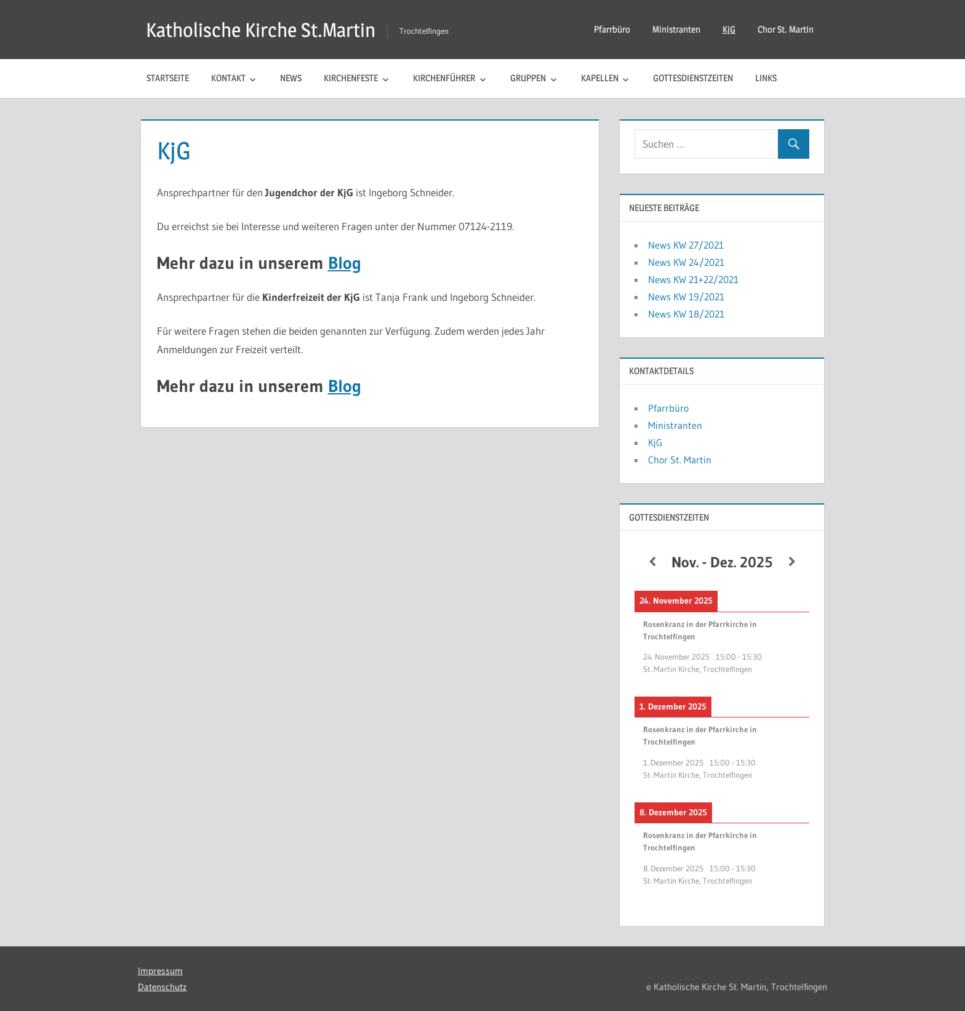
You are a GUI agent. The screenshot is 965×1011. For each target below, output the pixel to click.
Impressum (160, 971)
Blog (344, 262)
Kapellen (600, 78)
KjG (729, 29)
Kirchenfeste (351, 78)
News (291, 78)
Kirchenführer (444, 78)
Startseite (167, 78)
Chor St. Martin (786, 29)
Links (766, 78)
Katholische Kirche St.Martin (260, 30)
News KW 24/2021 (686, 262)
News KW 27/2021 (686, 245)
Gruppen (528, 78)
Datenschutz (162, 987)
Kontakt (228, 78)
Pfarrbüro (612, 29)
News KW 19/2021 (686, 296)
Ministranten (676, 29)
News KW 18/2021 (686, 314)
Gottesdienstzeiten (693, 78)
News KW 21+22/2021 (693, 279)
